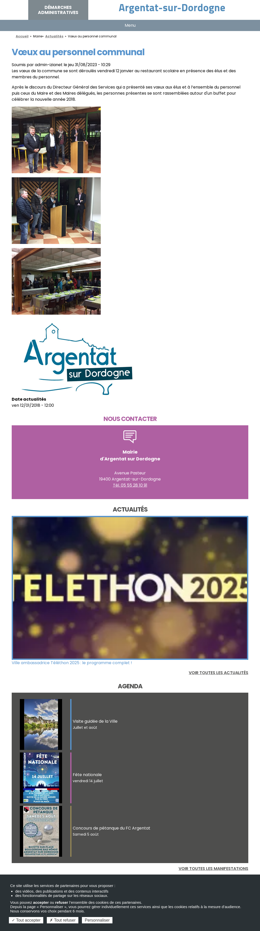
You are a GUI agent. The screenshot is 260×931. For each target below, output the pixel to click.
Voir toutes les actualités (218, 673)
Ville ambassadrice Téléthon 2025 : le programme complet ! (72, 663)
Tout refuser (63, 920)
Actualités (54, 36)
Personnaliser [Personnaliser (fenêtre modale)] (97, 920)
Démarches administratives (58, 10)
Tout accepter (26, 920)
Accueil (22, 36)
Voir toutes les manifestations (213, 868)
